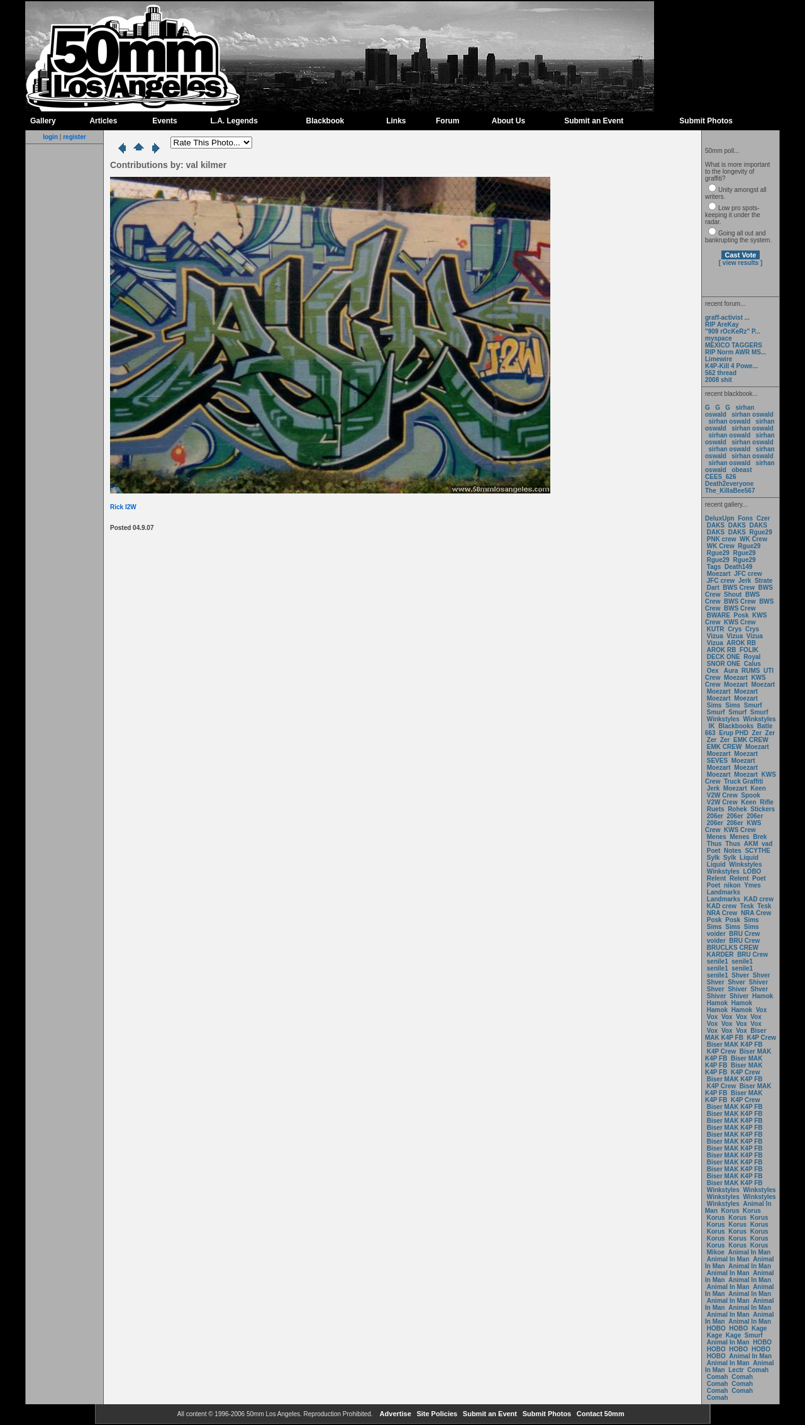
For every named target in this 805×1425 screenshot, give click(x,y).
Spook (750, 795)
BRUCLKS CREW (732, 947)
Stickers (762, 809)
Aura (730, 670)
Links (396, 120)
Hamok (762, 996)
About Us (508, 120)
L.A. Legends (233, 120)
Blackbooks (735, 726)
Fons (745, 518)
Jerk (745, 580)
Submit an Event (593, 120)
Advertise (394, 1413)
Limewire (718, 359)
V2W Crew (722, 795)
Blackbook (325, 120)
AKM (751, 843)
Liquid (749, 857)
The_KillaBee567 (730, 490)
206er (715, 816)
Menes (716, 836)
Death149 (738, 566)
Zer (757, 732)
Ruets (715, 809)
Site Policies (435, 1413)
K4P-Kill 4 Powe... (731, 366)
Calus (752, 663)
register (74, 136)
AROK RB (741, 642)
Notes (732, 850)
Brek (760, 836)
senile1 (717, 961)
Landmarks (723, 892)
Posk (741, 615)
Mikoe (715, 1252)
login (50, 136)
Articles (103, 120)
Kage (759, 1328)
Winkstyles (723, 719)
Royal (751, 656)
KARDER (720, 954)
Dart (713, 587)
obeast (741, 469)
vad (767, 843)
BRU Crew (744, 933)
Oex (713, 670)
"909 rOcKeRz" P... (732, 331)
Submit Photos (706, 120)
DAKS (715, 525)
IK (711, 726)
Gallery (43, 120)
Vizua (715, 636)
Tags (714, 566)
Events (164, 120)
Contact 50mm (600, 1413)
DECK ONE (724, 656)
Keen (757, 788)
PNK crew (721, 539)
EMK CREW (751, 739)
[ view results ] (740, 262)
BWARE (718, 615)
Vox (761, 1009)
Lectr (735, 1369)
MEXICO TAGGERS (733, 345)
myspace (718, 338)
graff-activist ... (727, 317)
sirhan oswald (752, 414)
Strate (763, 580)
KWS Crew (740, 622)
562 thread (720, 372)
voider (717, 933)
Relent (716, 878)
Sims (714, 705)
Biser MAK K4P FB (735, 1034)
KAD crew (759, 899)
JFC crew (748, 573)
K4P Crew (762, 1037)
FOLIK (749, 649)
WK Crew (753, 539)
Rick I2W (123, 507)
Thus (714, 843)
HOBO (716, 1328)
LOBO (752, 871)
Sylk (713, 857)
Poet (714, 850)
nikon (732, 885)
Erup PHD (733, 732)
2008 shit (718, 379)
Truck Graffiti (743, 781)
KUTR (715, 629)
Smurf (753, 705)
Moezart (719, 573)
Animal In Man (749, 1252)
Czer (763, 518)
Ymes (752, 885)
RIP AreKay (722, 324)
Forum (447, 120)
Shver (740, 975)
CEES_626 (720, 476)
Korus (730, 1210)
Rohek (737, 809)
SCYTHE (757, 850)
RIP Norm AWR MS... (735, 352)
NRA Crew (722, 913)
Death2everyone (729, 483)
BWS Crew (739, 587)
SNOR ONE (723, 663)
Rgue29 (761, 532)
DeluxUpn (720, 518)
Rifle (767, 802)
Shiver (759, 982)
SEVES (718, 760)
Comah (758, 1369)
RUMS (751, 670)
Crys (734, 629)
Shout (732, 594)
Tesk (747, 906)
